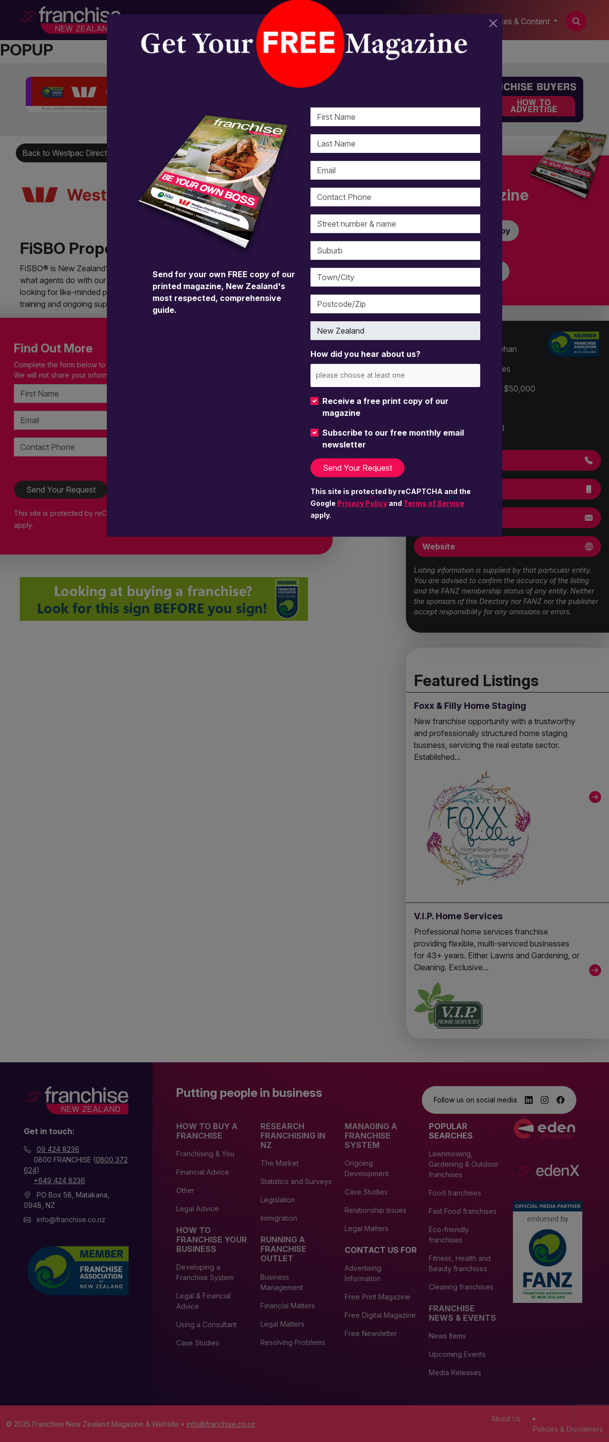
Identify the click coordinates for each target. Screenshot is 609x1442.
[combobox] (395, 375)
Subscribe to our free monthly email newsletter (393, 438)
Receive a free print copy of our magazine (385, 407)
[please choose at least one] (375, 375)
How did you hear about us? (365, 354)
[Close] (493, 23)
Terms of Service (434, 503)
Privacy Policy (362, 503)
